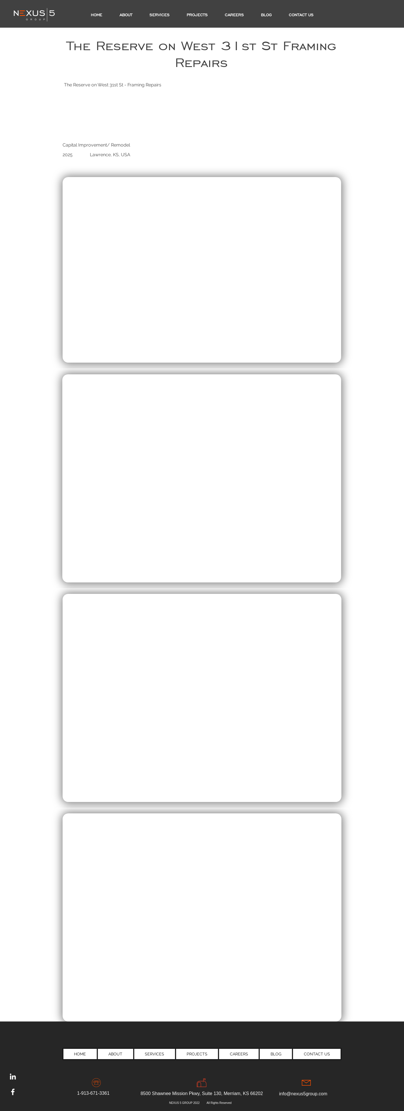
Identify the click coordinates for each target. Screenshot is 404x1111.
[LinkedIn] (13, 1076)
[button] (197, 15)
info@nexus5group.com (303, 1093)
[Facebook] (13, 1092)
